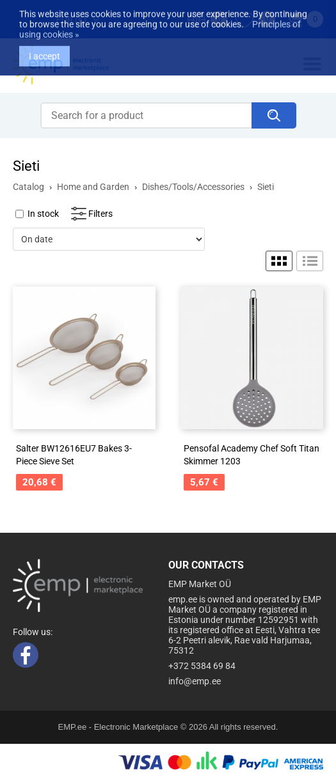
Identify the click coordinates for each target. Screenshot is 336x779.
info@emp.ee (194, 681)
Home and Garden (93, 187)
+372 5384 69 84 (202, 666)
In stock (43, 214)
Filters (100, 214)
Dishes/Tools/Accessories (193, 187)
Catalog (28, 187)
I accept (44, 48)
